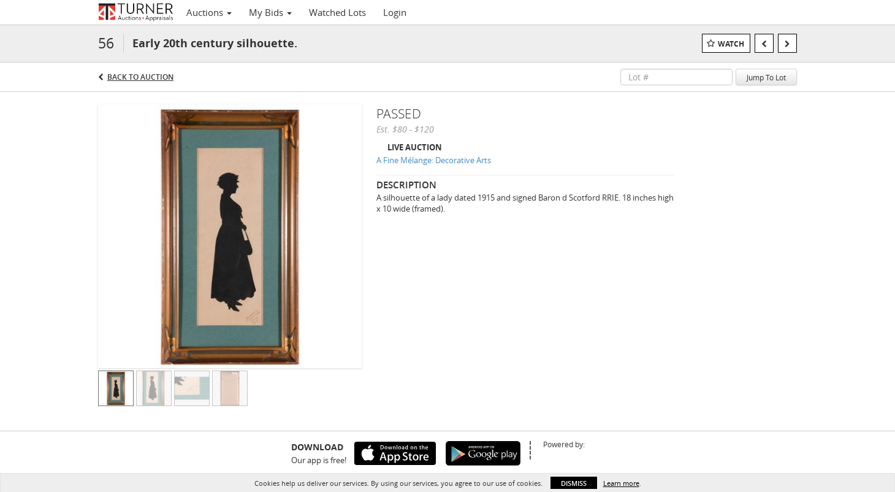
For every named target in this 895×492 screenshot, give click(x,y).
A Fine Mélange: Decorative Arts (433, 160)
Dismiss (574, 483)
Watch (731, 44)
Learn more (621, 483)
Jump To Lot (766, 77)
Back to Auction (140, 77)
